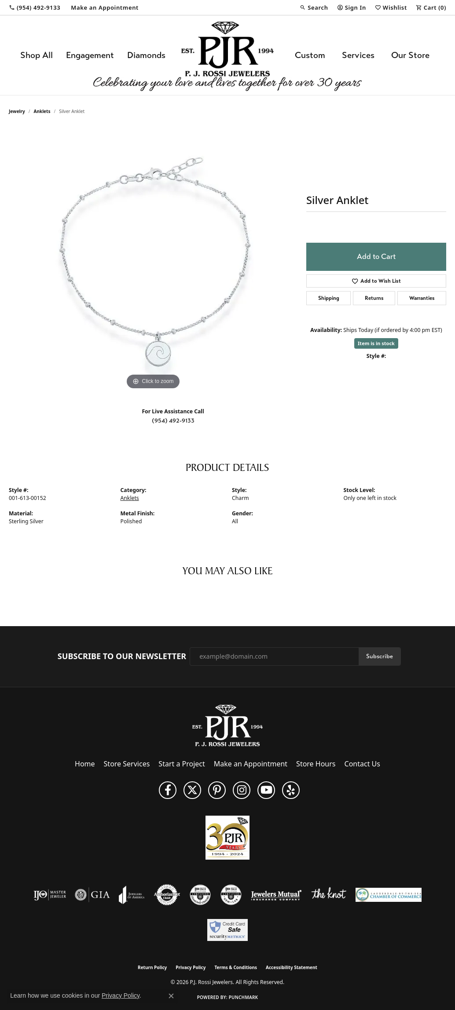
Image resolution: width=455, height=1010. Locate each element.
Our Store (410, 55)
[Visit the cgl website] (231, 895)
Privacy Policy (190, 967)
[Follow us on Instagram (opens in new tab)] (241, 790)
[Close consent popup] (171, 996)
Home (85, 764)
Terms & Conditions (235, 967)
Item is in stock (376, 343)
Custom (310, 55)
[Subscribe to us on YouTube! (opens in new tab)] (266, 790)
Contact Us (362, 764)
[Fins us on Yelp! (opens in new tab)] (291, 790)
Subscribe (379, 656)
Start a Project (181, 764)
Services (358, 55)
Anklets (42, 111)
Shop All (36, 55)
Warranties (422, 298)
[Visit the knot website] (329, 895)
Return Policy (152, 967)
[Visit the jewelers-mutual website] (276, 895)
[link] (34, 7)
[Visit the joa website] (131, 895)
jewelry (17, 111)
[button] (314, 7)
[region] (153, 260)
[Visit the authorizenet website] (167, 895)
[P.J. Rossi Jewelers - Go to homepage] (227, 724)
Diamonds (146, 55)
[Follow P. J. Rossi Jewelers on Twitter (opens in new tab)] (192, 790)
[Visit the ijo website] (49, 895)
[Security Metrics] (227, 930)
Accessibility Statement (291, 967)
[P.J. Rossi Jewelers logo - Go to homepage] (227, 55)
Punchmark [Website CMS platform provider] (243, 997)
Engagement (90, 55)
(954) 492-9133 (173, 420)
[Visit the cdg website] (200, 895)
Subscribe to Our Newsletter (122, 656)
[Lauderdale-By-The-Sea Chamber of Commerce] (389, 895)
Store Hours (315, 764)
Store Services (127, 764)
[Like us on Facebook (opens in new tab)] (167, 790)
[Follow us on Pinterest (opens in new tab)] (217, 790)
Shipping (328, 298)
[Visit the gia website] (92, 895)
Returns (374, 298)
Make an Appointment (250, 764)
